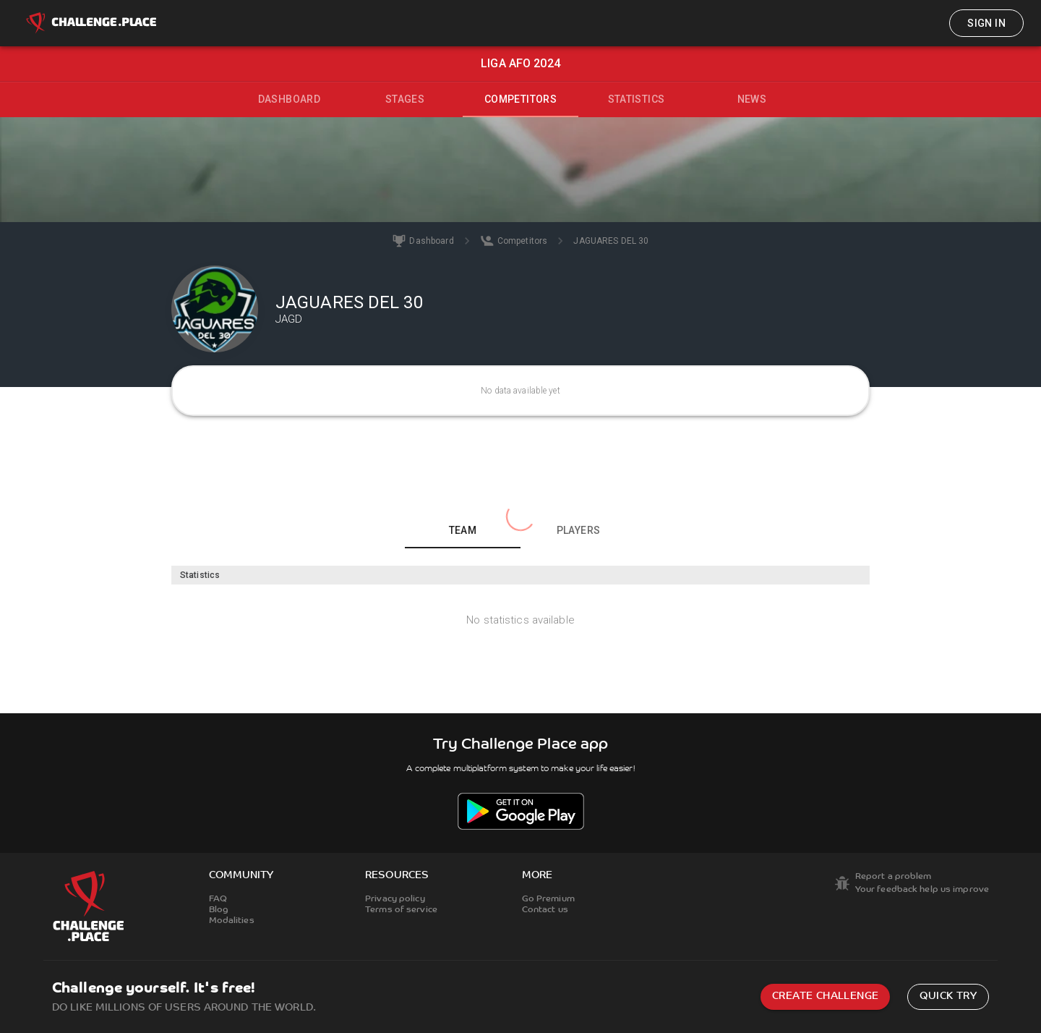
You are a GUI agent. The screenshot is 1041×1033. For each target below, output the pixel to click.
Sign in (986, 23)
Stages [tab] (404, 99)
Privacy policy (395, 899)
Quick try (948, 996)
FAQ (218, 899)
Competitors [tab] (520, 99)
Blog (218, 910)
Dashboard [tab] (289, 99)
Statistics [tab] (636, 99)
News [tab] (752, 99)
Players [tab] (579, 530)
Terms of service (401, 910)
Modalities (231, 921)
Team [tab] (463, 530)
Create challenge (825, 996)
